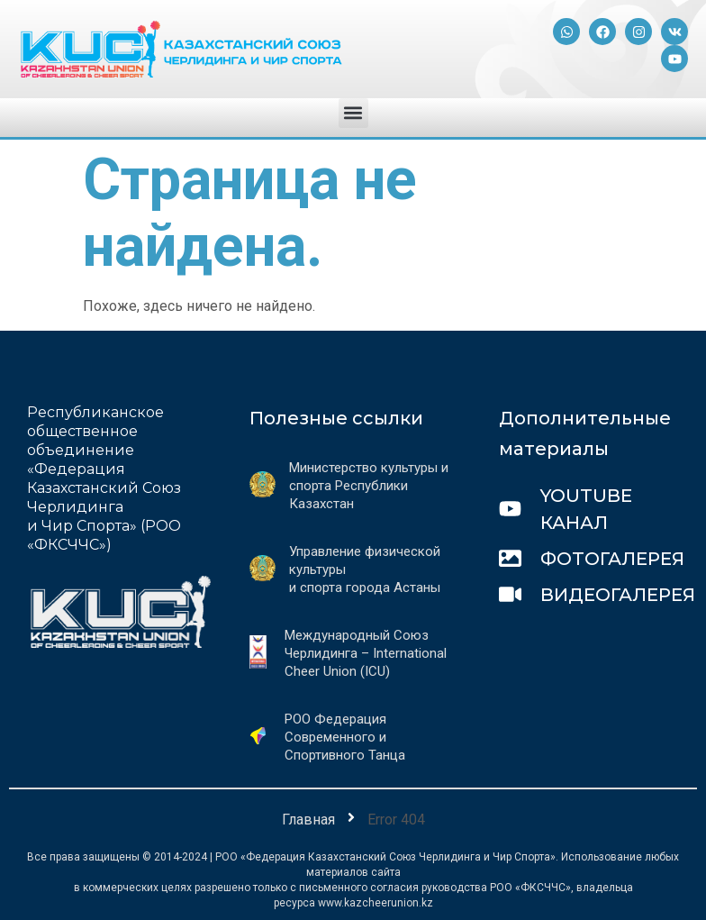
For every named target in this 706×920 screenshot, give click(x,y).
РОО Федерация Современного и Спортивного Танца (345, 737)
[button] (353, 113)
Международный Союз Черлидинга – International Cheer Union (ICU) (366, 653)
